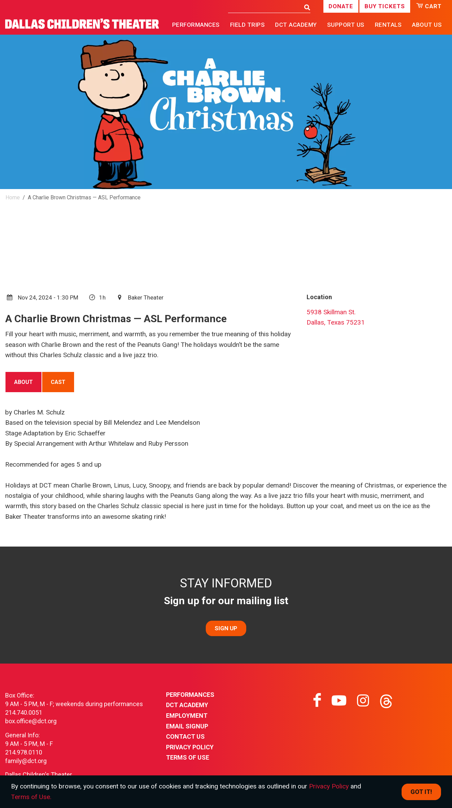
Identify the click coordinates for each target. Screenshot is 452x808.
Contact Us (185, 736)
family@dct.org (26, 760)
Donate (341, 6)
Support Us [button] (346, 24)
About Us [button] (427, 24)
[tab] (23, 382)
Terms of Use (187, 757)
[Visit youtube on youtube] (339, 700)
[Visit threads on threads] (386, 700)
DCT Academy (296, 24)
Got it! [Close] (421, 791)
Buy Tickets (385, 6)
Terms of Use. (31, 797)
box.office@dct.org (31, 721)
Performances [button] (196, 24)
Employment (186, 715)
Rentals (388, 24)
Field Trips (247, 24)
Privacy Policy (190, 747)
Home (12, 197)
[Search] (264, 7)
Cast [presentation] (58, 382)
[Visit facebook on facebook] (317, 700)
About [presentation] (23, 382)
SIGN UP (226, 628)
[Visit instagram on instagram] (363, 700)
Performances (190, 694)
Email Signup (187, 726)
